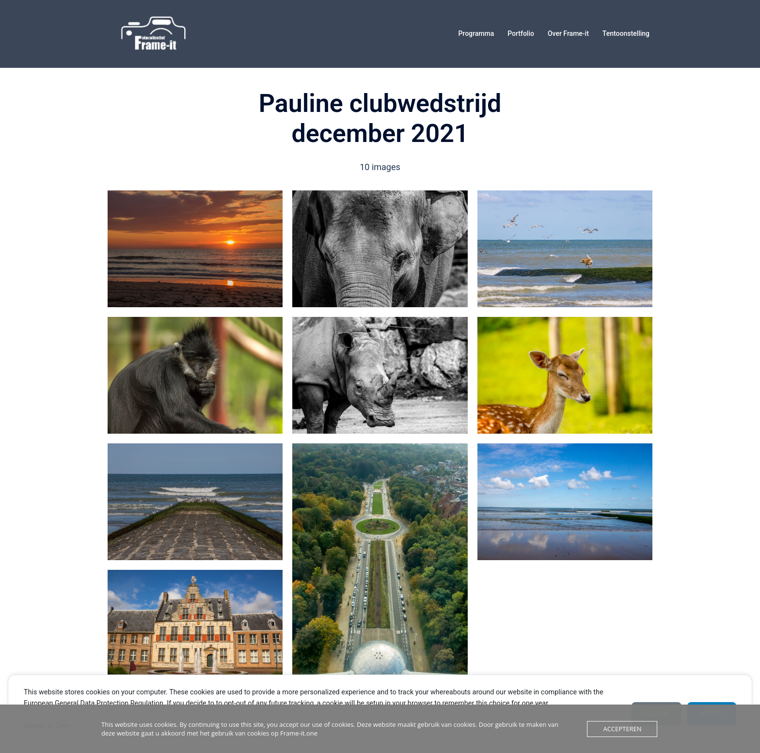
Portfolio (520, 33)
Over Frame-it (568, 33)
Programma (476, 33)
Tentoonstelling (625, 33)
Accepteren (622, 728)
